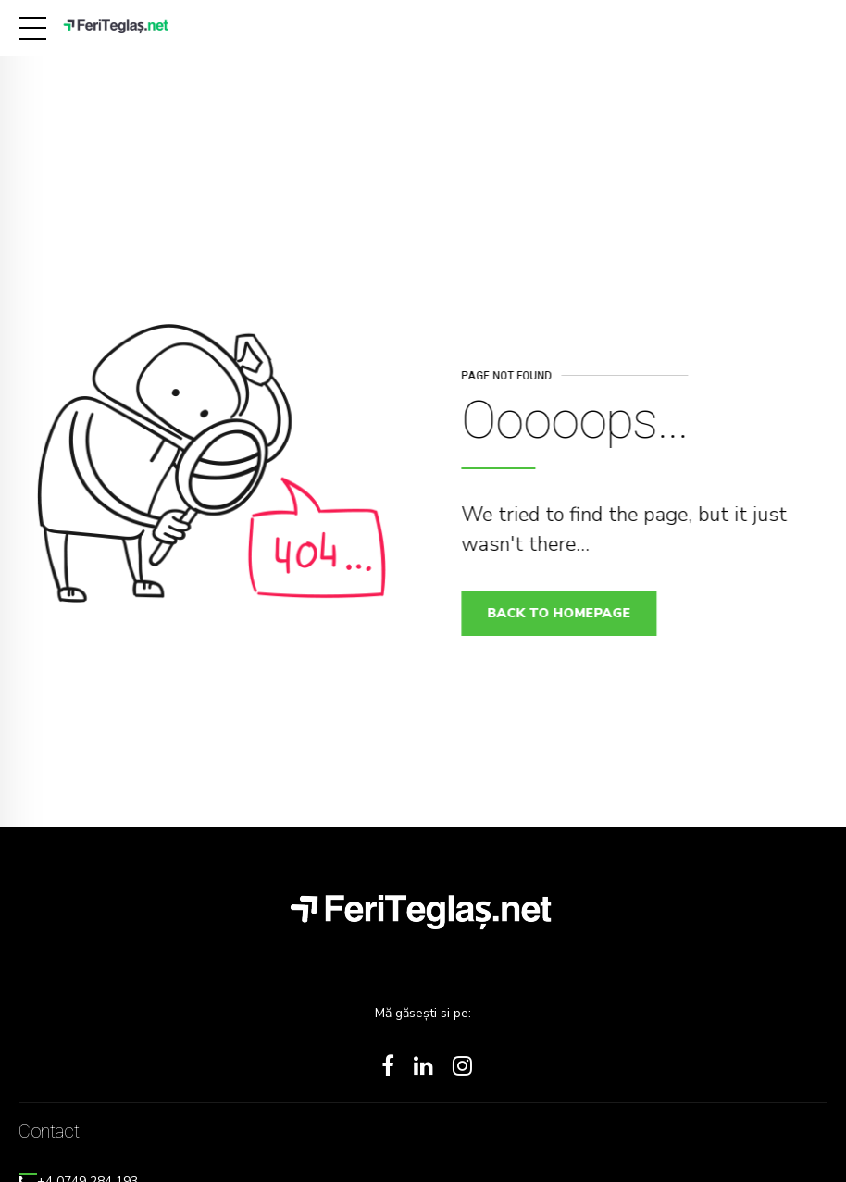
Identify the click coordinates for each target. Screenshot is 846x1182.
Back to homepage (565, 613)
